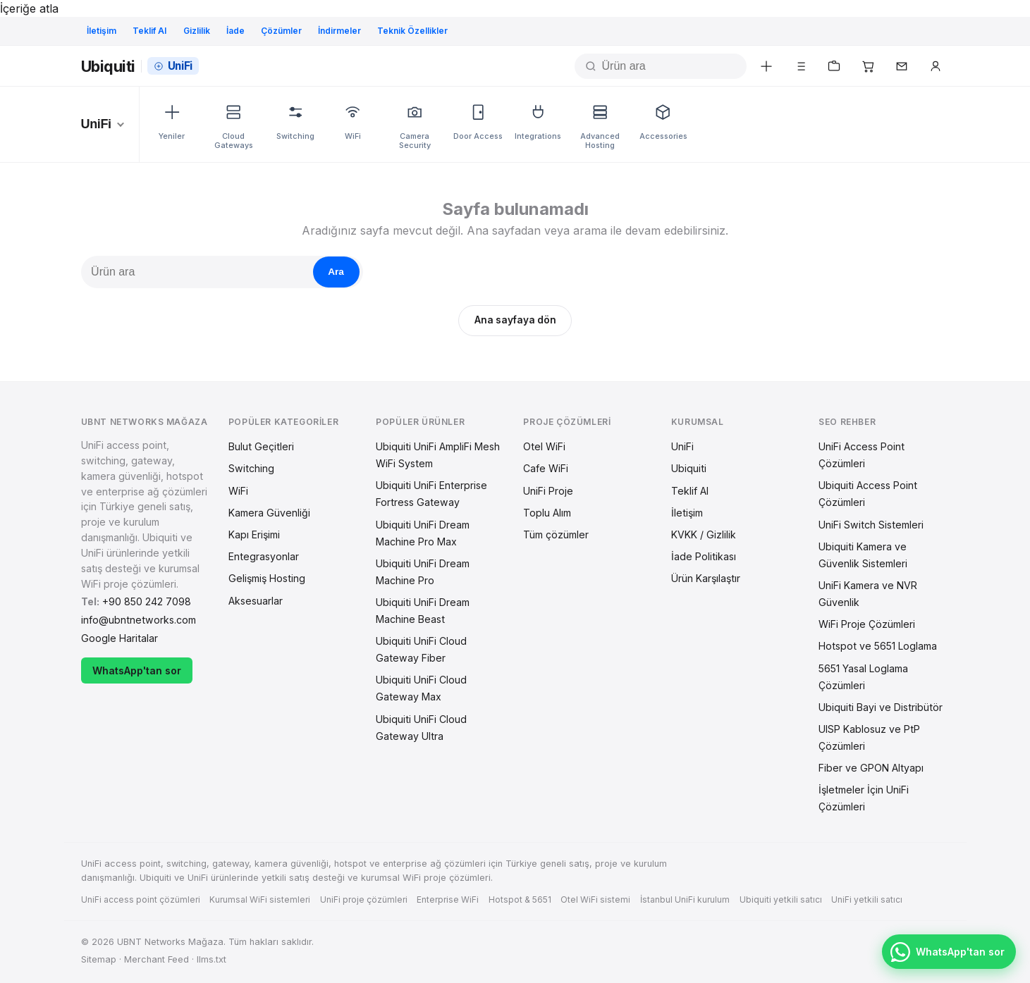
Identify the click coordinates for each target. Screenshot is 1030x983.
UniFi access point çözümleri (140, 899)
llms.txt (211, 959)
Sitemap (98, 959)
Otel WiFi (544, 446)
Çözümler (281, 30)
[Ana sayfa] (140, 66)
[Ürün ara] (672, 66)
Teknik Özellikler (412, 30)
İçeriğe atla (29, 8)
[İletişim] (902, 66)
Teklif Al (149, 30)
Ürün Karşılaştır (705, 578)
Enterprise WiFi (448, 899)
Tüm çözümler (556, 534)
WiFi (238, 491)
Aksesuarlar (255, 601)
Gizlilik (196, 30)
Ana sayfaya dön (515, 320)
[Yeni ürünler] (766, 66)
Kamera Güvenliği (269, 513)
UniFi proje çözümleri (363, 899)
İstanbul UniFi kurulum (685, 899)
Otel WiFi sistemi (595, 899)
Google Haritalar (119, 638)
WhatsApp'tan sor (136, 670)
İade (235, 30)
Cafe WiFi (545, 468)
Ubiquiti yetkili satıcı (781, 899)
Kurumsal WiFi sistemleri (259, 899)
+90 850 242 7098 (146, 601)
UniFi (682, 446)
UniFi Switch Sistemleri (871, 525)
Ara (336, 271)
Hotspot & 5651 (520, 899)
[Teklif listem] (834, 66)
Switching (251, 468)
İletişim (101, 30)
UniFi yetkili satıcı (866, 899)
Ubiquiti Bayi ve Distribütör (881, 707)
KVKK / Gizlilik (703, 534)
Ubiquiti (688, 468)
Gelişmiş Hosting (266, 578)
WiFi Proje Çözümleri (867, 624)
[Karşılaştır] (800, 66)
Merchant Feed (156, 959)
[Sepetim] (868, 66)
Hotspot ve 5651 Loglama (878, 646)
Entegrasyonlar (263, 556)
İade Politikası (703, 556)
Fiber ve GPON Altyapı (871, 768)
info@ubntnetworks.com (138, 620)
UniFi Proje (548, 491)
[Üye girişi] (935, 66)
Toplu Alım (547, 513)
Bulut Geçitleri (261, 446)
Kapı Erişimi (254, 534)
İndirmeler (339, 30)
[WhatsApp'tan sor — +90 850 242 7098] (949, 951)
